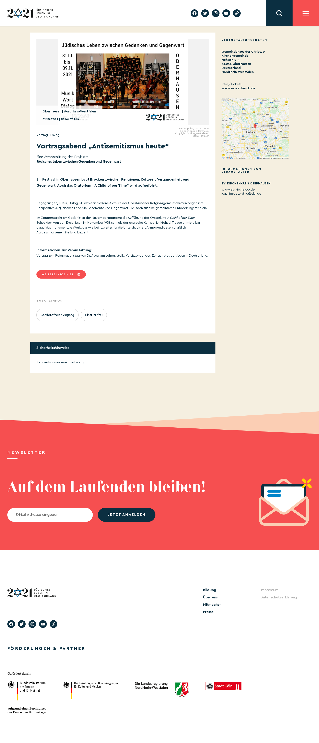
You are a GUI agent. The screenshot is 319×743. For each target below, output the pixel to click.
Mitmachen (212, 604)
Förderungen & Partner (46, 648)
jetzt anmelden (126, 515)
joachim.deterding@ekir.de (241, 193)
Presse (208, 612)
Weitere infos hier (57, 274)
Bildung (209, 590)
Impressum (269, 590)
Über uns (210, 597)
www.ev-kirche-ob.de (238, 88)
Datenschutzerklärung (278, 597)
